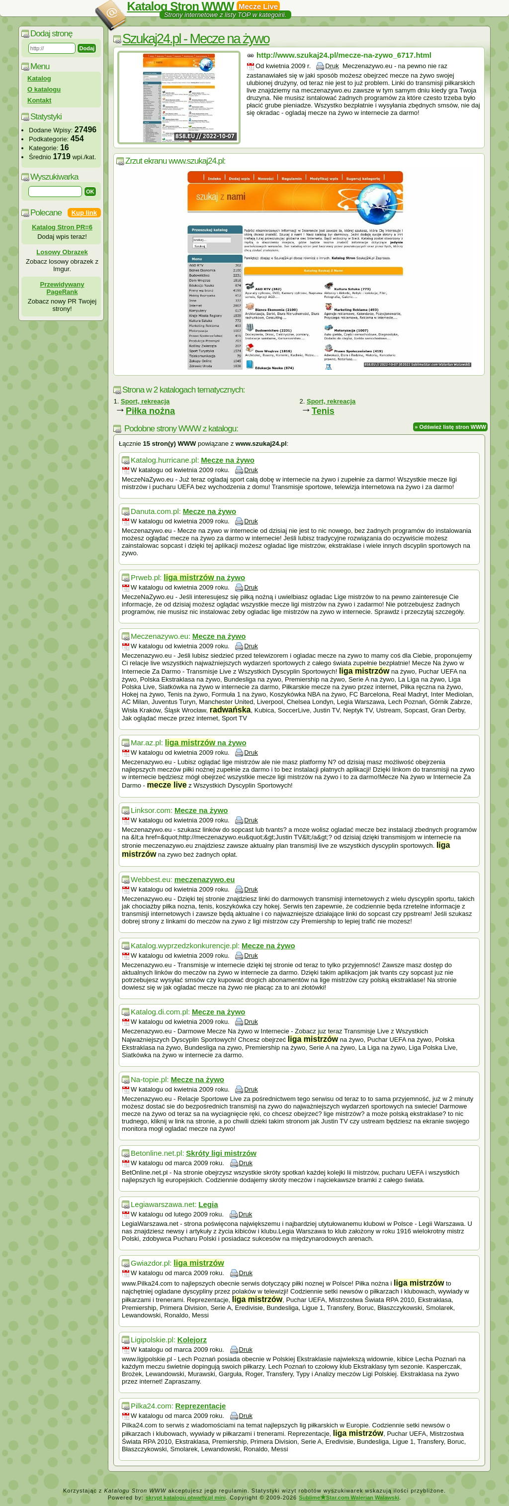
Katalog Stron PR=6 (62, 227)
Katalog (39, 78)
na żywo (204, 577)
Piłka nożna (150, 411)
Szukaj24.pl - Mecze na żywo (195, 38)
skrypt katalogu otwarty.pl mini (186, 1498)
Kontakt (39, 100)
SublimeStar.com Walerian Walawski (349, 1498)
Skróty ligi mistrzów (221, 1153)
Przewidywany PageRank (62, 288)
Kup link (84, 212)
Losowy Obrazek (61, 252)
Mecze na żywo (227, 460)
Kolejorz (192, 1339)
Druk (332, 66)
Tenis (323, 411)
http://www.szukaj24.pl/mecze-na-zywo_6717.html (343, 55)
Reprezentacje (200, 1406)
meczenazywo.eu (204, 879)
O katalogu (44, 89)
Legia (208, 1204)
